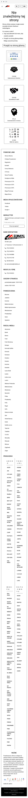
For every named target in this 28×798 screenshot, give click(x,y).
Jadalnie (7, 297)
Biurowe (7, 294)
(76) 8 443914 (9, 251)
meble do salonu (7, 783)
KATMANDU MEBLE (20, 546)
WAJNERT (19, 661)
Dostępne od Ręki (9, 178)
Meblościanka (8, 386)
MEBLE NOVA (8, 632)
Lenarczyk (19, 574)
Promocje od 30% (9, 188)
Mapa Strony (8, 194)
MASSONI (9, 598)
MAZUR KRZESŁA (9, 602)
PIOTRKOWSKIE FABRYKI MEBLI (10, 734)
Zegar (6, 450)
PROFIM (9, 745)
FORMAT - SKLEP (19, 480)
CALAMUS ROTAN (9, 521)
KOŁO (18, 560)
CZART (8, 532)
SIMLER (19, 617)
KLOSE (18, 550)
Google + (7, 209)
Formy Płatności (9, 168)
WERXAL (19, 667)
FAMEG (18, 470)
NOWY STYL (8, 704)
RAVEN (18, 595)
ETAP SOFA (9, 557)
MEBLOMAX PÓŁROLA (10, 654)
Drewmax (9, 550)
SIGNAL (19, 614)
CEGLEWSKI (10, 525)
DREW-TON (9, 547)
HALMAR (19, 519)
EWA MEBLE (8, 561)
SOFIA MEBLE (18, 625)
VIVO (18, 657)
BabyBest (9, 494)
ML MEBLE (9, 672)
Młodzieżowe (8, 310)
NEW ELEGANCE (9, 699)
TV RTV (7, 434)
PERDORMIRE (10, 725)
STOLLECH (19, 635)
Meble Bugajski (9, 627)
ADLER (8, 467)
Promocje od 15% (9, 181)
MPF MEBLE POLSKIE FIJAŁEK (9, 693)
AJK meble (9, 474)
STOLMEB (19, 639)
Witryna (7, 444)
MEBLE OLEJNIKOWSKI (10, 642)
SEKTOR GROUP (19, 610)
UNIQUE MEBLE (19, 653)
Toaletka (7, 431)
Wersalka (7, 438)
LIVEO (18, 580)
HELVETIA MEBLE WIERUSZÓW (20, 524)
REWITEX (19, 602)
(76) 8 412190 (9, 257)
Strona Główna (9, 156)
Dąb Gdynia (9, 535)
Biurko (6, 335)
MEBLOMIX (9, 658)
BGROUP (9, 504)
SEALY (18, 605)
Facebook (7, 203)
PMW (8, 742)
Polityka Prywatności (10, 159)
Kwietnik (7, 367)
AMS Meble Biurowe (9, 481)
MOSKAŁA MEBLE (9, 682)
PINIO (8, 728)
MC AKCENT (9, 607)
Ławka (6, 374)
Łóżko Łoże (8, 377)
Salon (6, 317)
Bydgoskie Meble (9, 516)
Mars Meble (8, 594)
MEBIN (8, 615)
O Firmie (7, 172)
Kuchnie (7, 301)
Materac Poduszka (10, 383)
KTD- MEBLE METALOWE (20, 565)
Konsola (7, 351)
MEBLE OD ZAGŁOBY (9, 637)
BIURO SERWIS (9, 508)
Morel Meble (8, 677)
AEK (8, 470)
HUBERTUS (19, 535)
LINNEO (19, 577)
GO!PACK (19, 509)
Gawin (18, 500)
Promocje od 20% (9, 184)
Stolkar (18, 632)
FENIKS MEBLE (19, 475)
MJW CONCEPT (9, 668)
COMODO (9, 529)
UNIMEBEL (19, 649)
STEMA (19, 629)
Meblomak (9, 646)
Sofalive (19, 620)
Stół (6, 415)
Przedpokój (8, 399)
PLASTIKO (9, 738)
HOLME (19, 532)
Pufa (6, 402)
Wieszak (7, 441)
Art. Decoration (9, 490)
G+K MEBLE (18, 491)
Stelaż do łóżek (9, 412)
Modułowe (7, 390)
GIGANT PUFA (19, 504)
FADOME (19, 467)
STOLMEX (19, 642)
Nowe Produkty (9, 175)
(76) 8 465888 (9, 254)
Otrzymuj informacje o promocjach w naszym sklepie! (14, 218)
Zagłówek (7, 447)
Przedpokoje (8, 313)
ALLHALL (9, 477)
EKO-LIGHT (9, 554)
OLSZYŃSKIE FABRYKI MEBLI (10, 710)
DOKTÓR (9, 544)
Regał (6, 406)
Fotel (6, 339)
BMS (8, 512)
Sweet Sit (19, 645)
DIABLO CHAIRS (9, 540)
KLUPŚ (18, 554)
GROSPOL (19, 512)
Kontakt (7, 165)
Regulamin (7, 162)
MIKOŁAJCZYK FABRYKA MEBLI (10, 663)
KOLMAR (19, 557)
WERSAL (19, 664)
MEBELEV (9, 611)
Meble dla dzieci (9, 304)
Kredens (7, 358)
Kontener (7, 355)
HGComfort (19, 528)
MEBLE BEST (8, 622)
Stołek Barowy (8, 418)
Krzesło (7, 361)
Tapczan (7, 428)
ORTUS (8, 715)
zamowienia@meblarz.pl (12, 264)
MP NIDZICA (9, 686)
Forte (18, 484)
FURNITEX (19, 487)
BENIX (8, 497)
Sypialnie (7, 320)
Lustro (6, 380)
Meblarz (9, 618)
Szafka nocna (8, 425)
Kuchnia (7, 364)
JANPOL (19, 539)
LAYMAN (19, 570)
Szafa (6, 422)
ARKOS (8, 485)
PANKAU (9, 722)
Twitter (6, 206)
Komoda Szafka (9, 348)
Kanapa (7, 345)
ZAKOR (18, 671)
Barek (6, 332)
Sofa (6, 409)
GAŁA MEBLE (18, 496)
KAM (18, 542)
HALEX (18, 515)
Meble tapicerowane (10, 307)
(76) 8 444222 (9, 248)
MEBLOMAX (10, 649)
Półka (6, 396)
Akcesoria (7, 329)
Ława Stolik (8, 370)
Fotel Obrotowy (9, 342)
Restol (18, 599)
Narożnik (7, 393)
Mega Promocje (9, 191)
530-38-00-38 (9, 261)
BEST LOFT (9, 500)
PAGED (8, 718)
